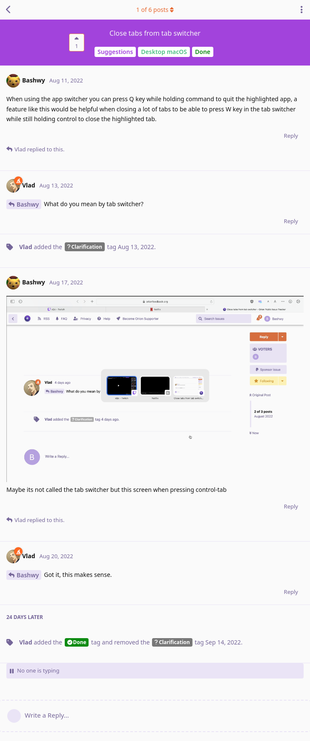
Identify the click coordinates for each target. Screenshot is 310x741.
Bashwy (28, 204)
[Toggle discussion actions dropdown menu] (301, 10)
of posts (155, 10)
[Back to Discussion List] (8, 10)
